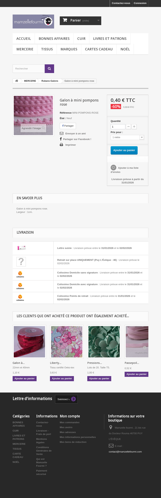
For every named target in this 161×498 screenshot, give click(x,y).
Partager (68, 125)
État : (63, 118)
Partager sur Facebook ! (77, 139)
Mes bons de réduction (73, 442)
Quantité (116, 121)
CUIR (81, 38)
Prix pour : (117, 132)
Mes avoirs (66, 427)
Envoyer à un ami (75, 133)
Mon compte (70, 416)
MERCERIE (24, 49)
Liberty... (55, 363)
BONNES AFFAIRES (54, 38)
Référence (66, 112)
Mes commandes (70, 422)
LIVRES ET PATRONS (109, 38)
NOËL (125, 49)
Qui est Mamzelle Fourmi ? (41, 462)
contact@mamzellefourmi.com (125, 451)
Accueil (23, 38)
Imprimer (70, 144)
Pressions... (94, 363)
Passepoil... (132, 363)
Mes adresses (68, 432)
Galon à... (19, 363)
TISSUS (47, 49)
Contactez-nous (121, 3)
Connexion (140, 3)
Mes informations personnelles (78, 437)
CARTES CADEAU (99, 49)
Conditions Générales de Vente (44, 451)
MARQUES (69, 49)
